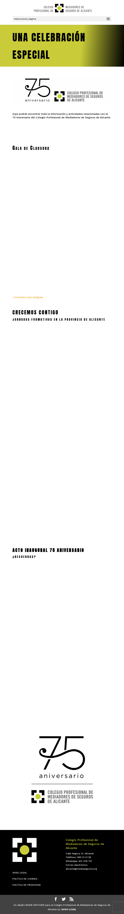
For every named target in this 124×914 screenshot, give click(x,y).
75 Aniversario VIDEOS (32, 681)
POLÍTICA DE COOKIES (24, 878)
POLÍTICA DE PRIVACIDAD (26, 885)
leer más (35, 386)
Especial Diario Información (88, 198)
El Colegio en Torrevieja (89, 502)
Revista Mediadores (30, 198)
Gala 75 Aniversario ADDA (87, 668)
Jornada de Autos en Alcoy (35, 501)
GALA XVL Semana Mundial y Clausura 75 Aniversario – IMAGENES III (35, 260)
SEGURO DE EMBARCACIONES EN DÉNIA (35, 439)
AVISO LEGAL (19, 872)
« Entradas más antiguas (27, 297)
